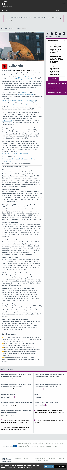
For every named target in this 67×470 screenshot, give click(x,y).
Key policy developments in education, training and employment (19, 160)
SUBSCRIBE (45, 460)
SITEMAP (36, 458)
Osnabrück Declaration (25, 94)
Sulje (60, 18)
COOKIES (60, 458)
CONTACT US (43, 458)
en (13, 379)
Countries (18, 28)
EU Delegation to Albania (24, 79)
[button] (47, 33)
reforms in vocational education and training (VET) (19, 101)
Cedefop (23, 92)
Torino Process (7, 120)
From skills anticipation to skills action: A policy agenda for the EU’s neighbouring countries (55, 48)
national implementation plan (18, 105)
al (13, 405)
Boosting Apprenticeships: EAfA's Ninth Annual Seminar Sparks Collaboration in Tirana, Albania (55, 70)
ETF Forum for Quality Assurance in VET (15, 153)
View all (53, 79)
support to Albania (23, 77)
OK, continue (49, 466)
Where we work (9, 28)
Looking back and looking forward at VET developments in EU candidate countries (56, 59)
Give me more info (60, 466)
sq (15, 415)
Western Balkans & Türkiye (24, 70)
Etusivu (2, 29)
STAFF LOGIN (37, 460)
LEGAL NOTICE (53, 458)
